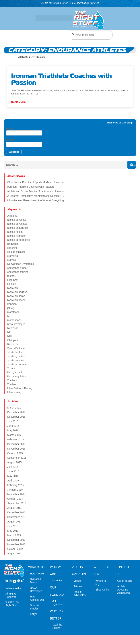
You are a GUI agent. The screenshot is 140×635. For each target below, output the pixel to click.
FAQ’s (33, 614)
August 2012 (14, 553)
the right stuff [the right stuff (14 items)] (14, 372)
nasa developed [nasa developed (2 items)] (16, 324)
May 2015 (12, 476)
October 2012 (15, 548)
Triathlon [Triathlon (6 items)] (12, 384)
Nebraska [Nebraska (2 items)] (12, 328)
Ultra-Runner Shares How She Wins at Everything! (36, 200)
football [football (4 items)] (11, 275)
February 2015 (15, 485)
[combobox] (91, 35)
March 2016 (14, 434)
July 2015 (12, 466)
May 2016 (12, 430)
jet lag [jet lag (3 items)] (10, 308)
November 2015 (16, 448)
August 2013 (14, 521)
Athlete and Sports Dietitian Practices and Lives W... (36, 191)
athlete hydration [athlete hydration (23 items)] (16, 235)
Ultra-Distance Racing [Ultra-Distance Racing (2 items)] (19, 388)
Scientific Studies (35, 607)
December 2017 (16, 412)
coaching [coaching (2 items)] (12, 247)
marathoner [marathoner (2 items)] (13, 312)
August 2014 (14, 507)
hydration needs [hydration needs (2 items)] (16, 300)
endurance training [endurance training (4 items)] (17, 271)
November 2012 (16, 544)
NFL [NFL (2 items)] (9, 332)
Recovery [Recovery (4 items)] (12, 344)
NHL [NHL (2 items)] (9, 336)
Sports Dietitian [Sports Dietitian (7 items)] (16, 348)
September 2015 (16, 457)
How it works (37, 573)
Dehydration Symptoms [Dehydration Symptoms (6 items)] (20, 263)
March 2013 (14, 535)
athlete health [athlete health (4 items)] (15, 231)
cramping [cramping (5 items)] (12, 255)
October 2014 (15, 498)
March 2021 (14, 407)
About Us (57, 580)
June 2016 (13, 425)
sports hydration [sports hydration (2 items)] (16, 356)
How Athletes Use (37, 598)
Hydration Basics (35, 581)
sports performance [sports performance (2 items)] (18, 364)
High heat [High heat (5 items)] (12, 279)
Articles (38, 56)
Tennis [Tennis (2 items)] (11, 368)
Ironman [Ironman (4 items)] (12, 304)
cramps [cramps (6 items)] (11, 259)
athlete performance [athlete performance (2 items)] (18, 239)
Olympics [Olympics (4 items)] (12, 340)
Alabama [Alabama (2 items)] (12, 215)
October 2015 (15, 453)
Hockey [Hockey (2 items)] (11, 283)
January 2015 (15, 489)
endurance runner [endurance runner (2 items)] (17, 267)
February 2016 (15, 439)
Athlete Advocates (79, 593)
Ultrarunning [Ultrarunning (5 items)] (14, 392)
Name (24, 131)
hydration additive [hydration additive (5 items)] (17, 292)
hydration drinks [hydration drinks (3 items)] (16, 296)
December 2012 (16, 539)
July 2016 (12, 421)
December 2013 (16, 512)
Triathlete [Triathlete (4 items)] (12, 380)
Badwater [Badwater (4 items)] (12, 243)
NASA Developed (36, 589)
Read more (20, 101)
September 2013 (16, 517)
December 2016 (16, 416)
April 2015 (13, 480)
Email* (24, 142)
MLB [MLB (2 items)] (10, 316)
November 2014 (16, 494)
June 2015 (13, 471)
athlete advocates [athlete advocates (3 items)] (17, 223)
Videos (23, 56)
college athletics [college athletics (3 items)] (16, 251)
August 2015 (14, 462)
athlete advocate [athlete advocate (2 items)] (16, 219)
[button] (54, 18)
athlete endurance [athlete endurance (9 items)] (17, 227)
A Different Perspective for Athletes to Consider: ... (35, 195)
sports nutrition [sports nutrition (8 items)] (15, 360)
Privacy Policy (13, 588)
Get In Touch (124, 580)
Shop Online (103, 589)
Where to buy (101, 582)
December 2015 (16, 444)
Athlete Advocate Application (123, 589)
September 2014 (16, 503)
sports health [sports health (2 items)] (14, 352)
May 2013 (12, 530)
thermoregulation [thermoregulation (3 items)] (16, 376)
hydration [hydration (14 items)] (12, 287)
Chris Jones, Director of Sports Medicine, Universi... (36, 182)
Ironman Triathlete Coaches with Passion (30, 186)
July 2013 (12, 526)
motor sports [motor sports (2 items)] (14, 320)
